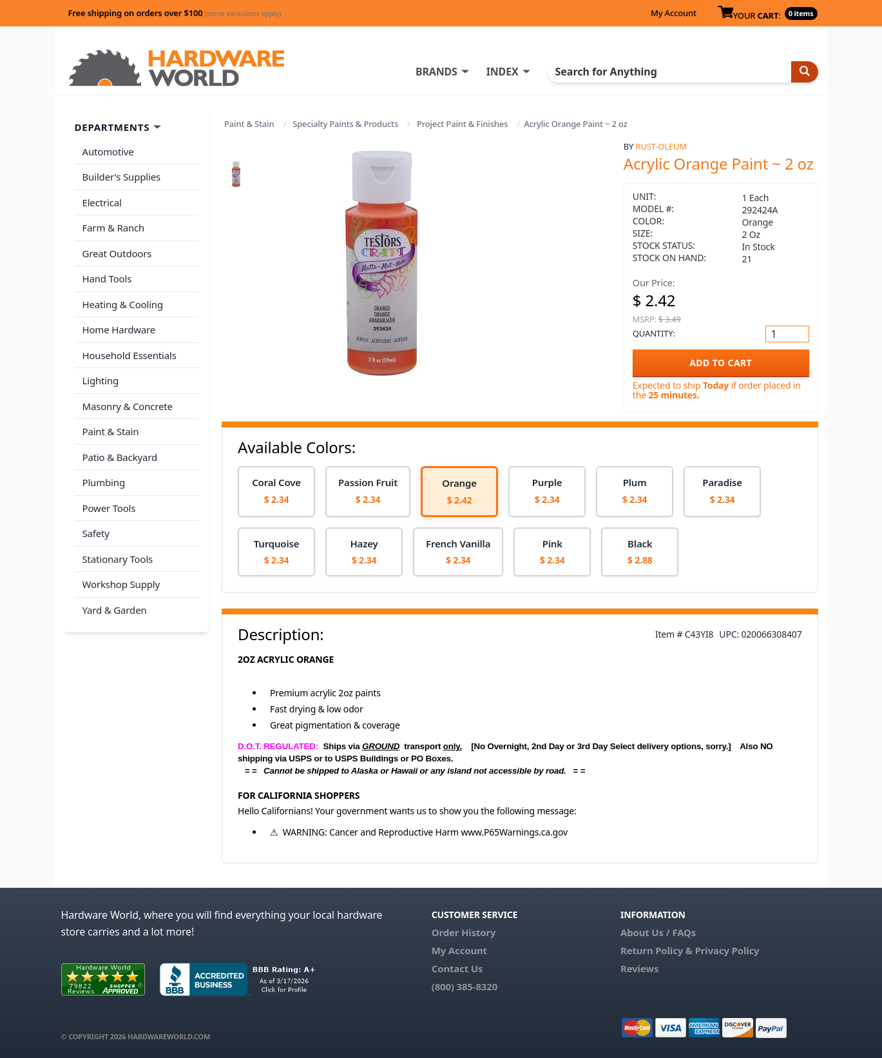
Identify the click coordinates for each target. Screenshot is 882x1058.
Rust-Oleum (661, 146)
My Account (673, 13)
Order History (464, 932)
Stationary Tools (117, 559)
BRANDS (436, 71)
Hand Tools (107, 278)
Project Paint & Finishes (462, 124)
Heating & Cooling (123, 304)
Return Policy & (656, 950)
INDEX (502, 71)
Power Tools (109, 508)
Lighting (100, 380)
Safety (96, 533)
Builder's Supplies (121, 176)
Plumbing (103, 482)
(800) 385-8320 (464, 986)
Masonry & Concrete (127, 406)
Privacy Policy (727, 950)
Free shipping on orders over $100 (175, 13)
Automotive (108, 151)
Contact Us (457, 968)
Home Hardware (119, 329)
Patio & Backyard (119, 457)
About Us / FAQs (658, 932)
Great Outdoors (117, 253)
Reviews (639, 968)
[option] (276, 491)
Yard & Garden (114, 609)
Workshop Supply (121, 584)
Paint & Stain (249, 124)
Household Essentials (129, 355)
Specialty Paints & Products (345, 124)
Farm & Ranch (113, 227)
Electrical (102, 202)
